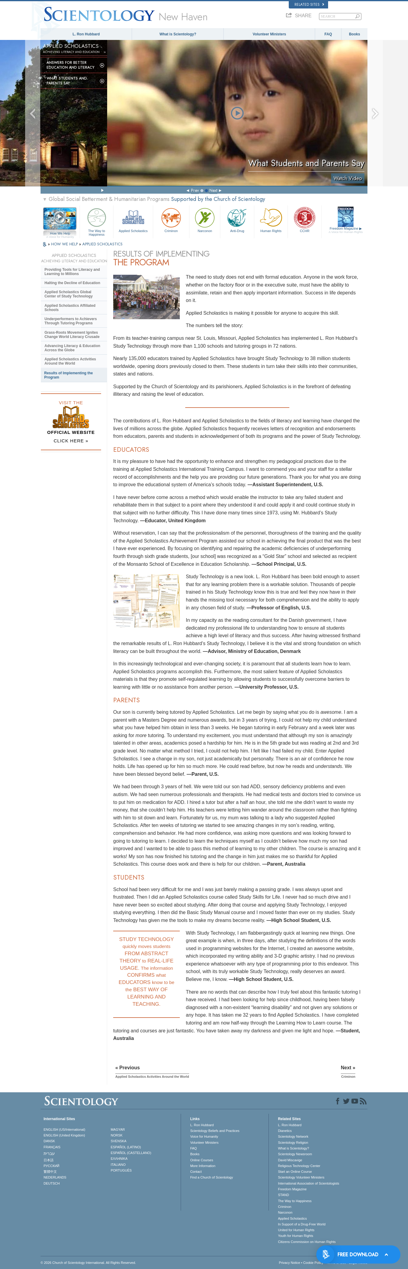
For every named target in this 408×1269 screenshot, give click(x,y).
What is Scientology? (178, 34)
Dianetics (284, 1131)
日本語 (49, 1160)
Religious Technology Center (299, 1166)
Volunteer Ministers (269, 34)
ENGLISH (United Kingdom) (64, 1135)
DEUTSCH (52, 1183)
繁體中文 (50, 1171)
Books (354, 34)
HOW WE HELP (65, 244)
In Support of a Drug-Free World (301, 1224)
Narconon (205, 219)
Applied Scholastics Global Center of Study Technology (68, 294)
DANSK (49, 1141)
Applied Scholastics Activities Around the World (70, 361)
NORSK (117, 1135)
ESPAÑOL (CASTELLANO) (131, 1153)
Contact (196, 1171)
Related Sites (309, 4)
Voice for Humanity (204, 1136)
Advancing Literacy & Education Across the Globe (72, 348)
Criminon (171, 219)
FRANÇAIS (52, 1147)
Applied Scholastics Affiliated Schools (69, 307)
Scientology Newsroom (295, 1154)
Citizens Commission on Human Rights (307, 1242)
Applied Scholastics (133, 219)
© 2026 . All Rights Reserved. (88, 1262)
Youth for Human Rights (295, 1236)
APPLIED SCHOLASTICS (102, 244)
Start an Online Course (295, 1171)
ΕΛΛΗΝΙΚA (119, 1158)
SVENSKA (119, 1141)
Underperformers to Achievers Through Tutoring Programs (70, 321)
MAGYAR (118, 1129)
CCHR (304, 219)
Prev (195, 190)
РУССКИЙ (51, 1166)
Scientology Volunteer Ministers (301, 1177)
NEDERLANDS (55, 1177)
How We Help (60, 233)
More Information (202, 1166)
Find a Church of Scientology (211, 1177)
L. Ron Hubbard (86, 34)
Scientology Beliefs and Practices (214, 1131)
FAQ (328, 34)
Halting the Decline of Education (72, 283)
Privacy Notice (289, 1262)
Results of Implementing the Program (68, 375)
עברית (49, 1153)
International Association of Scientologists (308, 1183)
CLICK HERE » (71, 440)
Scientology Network (293, 1136)
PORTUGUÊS (121, 1170)
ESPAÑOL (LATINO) (126, 1147)
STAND (283, 1195)
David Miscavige (290, 1160)
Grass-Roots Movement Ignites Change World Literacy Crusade (72, 334)
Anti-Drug (237, 219)
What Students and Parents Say (67, 81)
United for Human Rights (296, 1230)
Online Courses (201, 1160)
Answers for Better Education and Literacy (70, 65)
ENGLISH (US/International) (64, 1129)
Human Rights (271, 219)
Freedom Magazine (346, 230)
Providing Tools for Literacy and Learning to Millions (72, 271)
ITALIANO (118, 1164)
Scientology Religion (293, 1142)
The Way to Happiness (96, 221)
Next (213, 190)
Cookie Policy (313, 1262)
